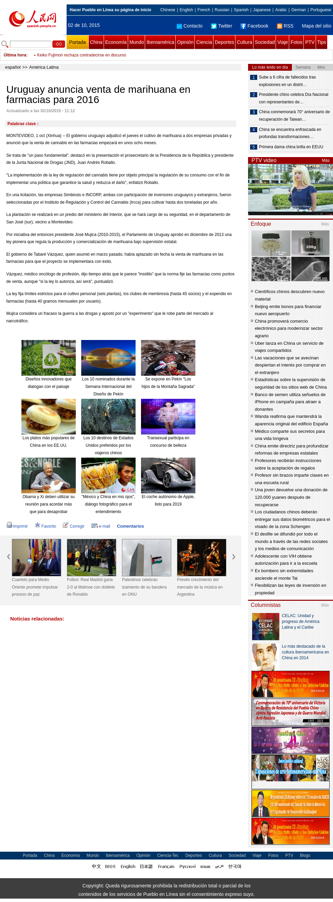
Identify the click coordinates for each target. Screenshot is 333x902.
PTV (309, 42)
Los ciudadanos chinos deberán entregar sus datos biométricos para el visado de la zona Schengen (292, 519)
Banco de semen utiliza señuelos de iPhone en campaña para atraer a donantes (290, 402)
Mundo (136, 42)
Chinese (167, 9)
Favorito (45, 526)
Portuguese (321, 9)
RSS (285, 26)
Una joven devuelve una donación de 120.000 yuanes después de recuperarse (291, 497)
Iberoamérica (160, 42)
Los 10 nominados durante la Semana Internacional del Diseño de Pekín (108, 386)
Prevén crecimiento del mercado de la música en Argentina (200, 587)
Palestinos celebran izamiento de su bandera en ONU (144, 587)
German (298, 9)
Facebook (254, 26)
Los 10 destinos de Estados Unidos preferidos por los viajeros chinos (108, 445)
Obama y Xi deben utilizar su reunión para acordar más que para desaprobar (48, 504)
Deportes (224, 42)
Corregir (73, 526)
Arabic (281, 9)
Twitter (221, 26)
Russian (222, 9)
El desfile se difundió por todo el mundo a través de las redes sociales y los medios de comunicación (291, 541)
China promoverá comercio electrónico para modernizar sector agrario (289, 328)
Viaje (282, 42)
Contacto (190, 26)
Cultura (244, 42)
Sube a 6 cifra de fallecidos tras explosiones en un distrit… (287, 81)
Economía (116, 42)
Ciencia (204, 42)
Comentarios (130, 526)
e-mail (100, 526)
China (96, 42)
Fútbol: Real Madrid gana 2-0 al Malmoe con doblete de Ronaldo (91, 587)
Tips (321, 42)
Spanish (241, 9)
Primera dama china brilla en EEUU (291, 146)
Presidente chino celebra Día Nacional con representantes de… (293, 98)
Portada (77, 42)
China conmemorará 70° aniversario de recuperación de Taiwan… (294, 115)
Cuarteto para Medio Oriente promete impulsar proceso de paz (35, 587)
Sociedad (265, 42)
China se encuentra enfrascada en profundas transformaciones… (290, 133)
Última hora (15, 55)
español (13, 67)
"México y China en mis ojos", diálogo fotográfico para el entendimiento (108, 504)
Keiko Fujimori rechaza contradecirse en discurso (81, 55)
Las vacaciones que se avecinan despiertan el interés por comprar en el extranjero (290, 365)
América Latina (44, 67)
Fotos (296, 42)
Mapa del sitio (316, 26)
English (186, 9)
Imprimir (17, 526)
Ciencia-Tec (168, 855)
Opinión (185, 42)
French (203, 9)
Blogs (305, 855)
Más (326, 160)
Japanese (262, 9)
